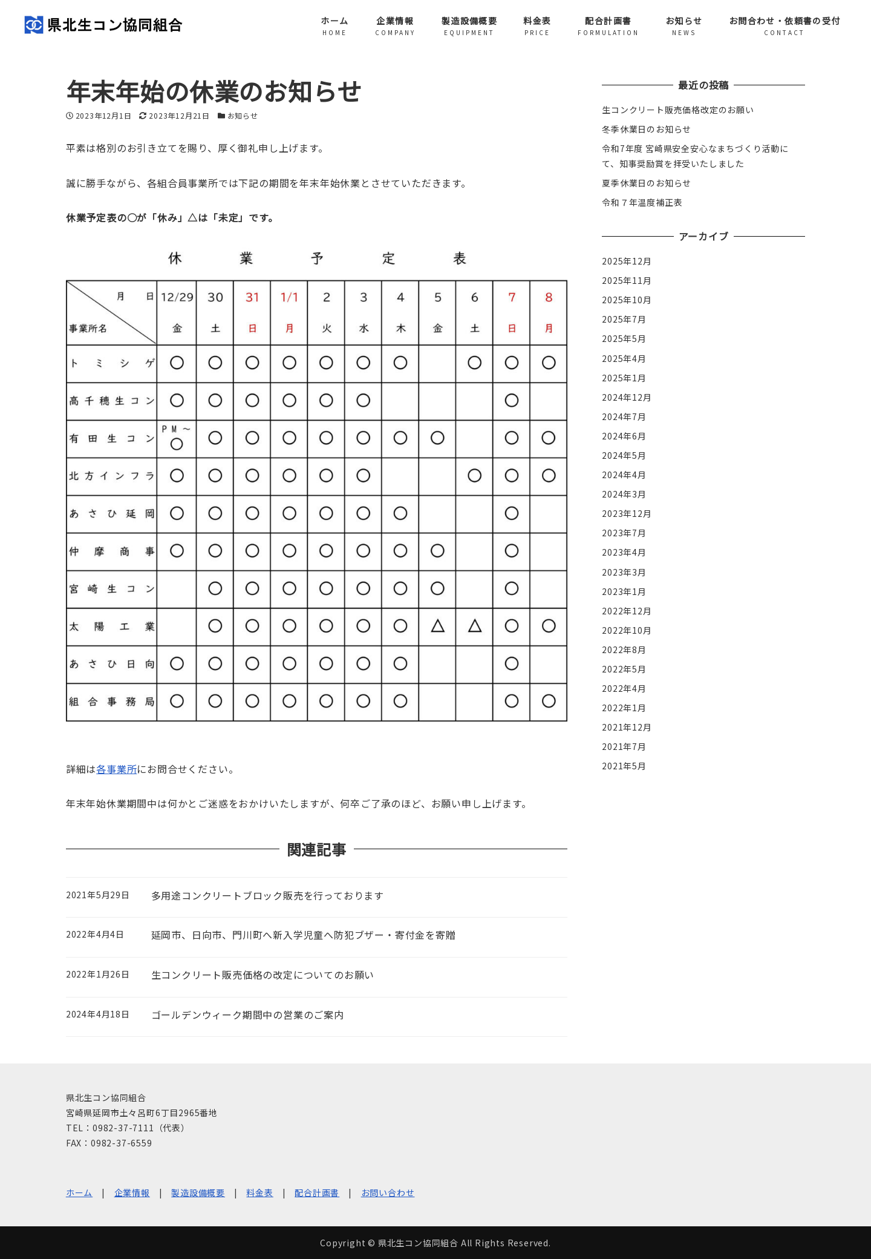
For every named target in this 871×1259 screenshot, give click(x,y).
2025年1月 (624, 378)
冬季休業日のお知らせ (646, 129)
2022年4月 (624, 688)
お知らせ (242, 115)
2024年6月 (624, 436)
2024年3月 (624, 494)
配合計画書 (317, 1192)
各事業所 (116, 768)
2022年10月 (626, 630)
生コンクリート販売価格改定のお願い (678, 110)
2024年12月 (626, 397)
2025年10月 (626, 300)
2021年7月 (624, 746)
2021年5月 (624, 766)
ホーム (79, 1192)
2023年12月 (626, 513)
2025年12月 (626, 261)
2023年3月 (624, 572)
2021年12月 (626, 727)
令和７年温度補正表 (642, 202)
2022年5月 (624, 669)
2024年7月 (624, 416)
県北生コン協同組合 (418, 1243)
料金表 (259, 1192)
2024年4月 (624, 474)
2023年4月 (624, 552)
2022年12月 (626, 611)
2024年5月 (624, 455)
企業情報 (132, 1192)
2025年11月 (626, 280)
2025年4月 (624, 358)
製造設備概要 (198, 1192)
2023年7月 (624, 533)
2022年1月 (624, 708)
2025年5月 (624, 338)
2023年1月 (624, 591)
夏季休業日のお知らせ (646, 183)
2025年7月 (624, 319)
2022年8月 (624, 649)
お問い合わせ (388, 1192)
